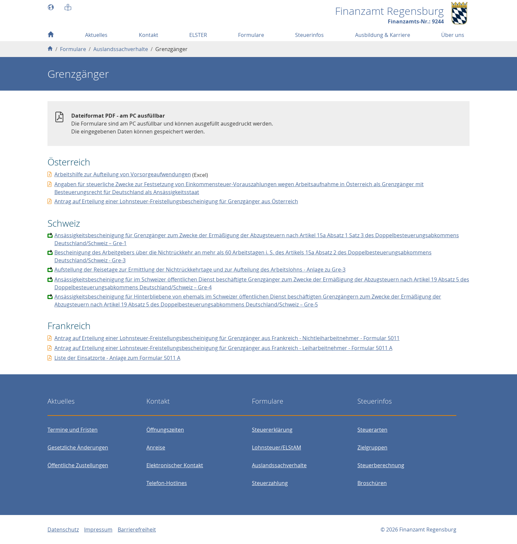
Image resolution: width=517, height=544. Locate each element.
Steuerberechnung (380, 465)
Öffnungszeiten (165, 429)
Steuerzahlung (270, 483)
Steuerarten (372, 429)
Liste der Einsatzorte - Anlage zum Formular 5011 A (117, 357)
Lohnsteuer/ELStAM (276, 447)
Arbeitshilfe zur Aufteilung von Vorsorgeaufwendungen (122, 174)
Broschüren (372, 483)
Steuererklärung (272, 429)
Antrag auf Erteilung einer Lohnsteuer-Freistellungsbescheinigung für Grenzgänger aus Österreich (176, 201)
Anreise (155, 447)
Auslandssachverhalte (279, 465)
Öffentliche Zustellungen (77, 465)
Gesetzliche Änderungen (77, 447)
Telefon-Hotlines (166, 483)
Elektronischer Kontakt (174, 465)
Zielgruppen (372, 447)
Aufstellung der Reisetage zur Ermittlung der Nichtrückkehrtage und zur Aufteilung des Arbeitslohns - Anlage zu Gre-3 (200, 269)
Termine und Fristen (72, 429)
